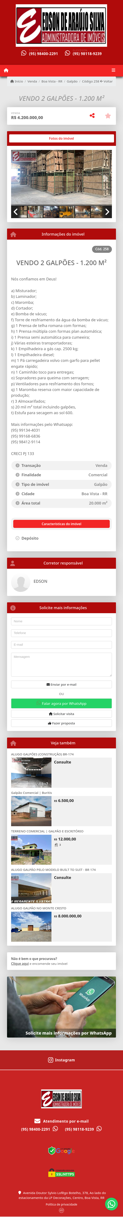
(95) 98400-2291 (43, 53)
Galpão (72, 81)
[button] (18, 178)
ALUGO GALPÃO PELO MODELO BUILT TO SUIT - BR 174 (53, 869)
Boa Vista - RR (51, 81)
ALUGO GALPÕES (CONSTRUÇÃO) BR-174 (42, 754)
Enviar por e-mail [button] (61, 684)
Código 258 (90, 81)
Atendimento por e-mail (61, 1121)
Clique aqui (20, 963)
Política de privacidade (61, 1204)
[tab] (25, 138)
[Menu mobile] (6, 70)
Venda (32, 81)
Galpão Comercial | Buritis (31, 792)
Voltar (106, 81)
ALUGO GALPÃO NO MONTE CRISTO (38, 908)
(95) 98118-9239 (87, 53)
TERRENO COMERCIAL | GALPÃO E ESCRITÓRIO (47, 831)
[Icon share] (61, 1060)
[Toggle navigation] (113, 71)
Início (16, 81)
